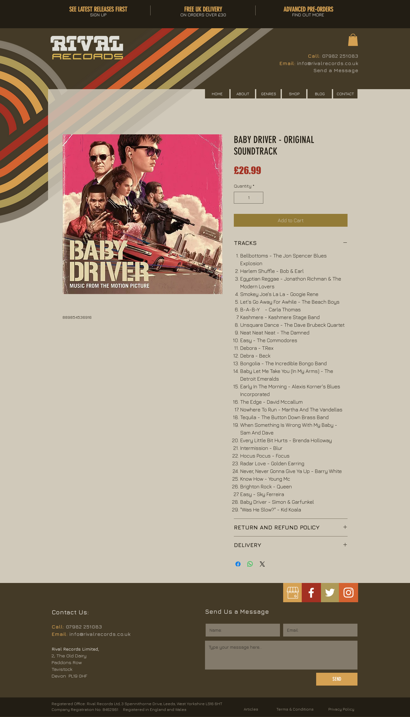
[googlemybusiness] (292, 592)
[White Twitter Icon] (330, 592)
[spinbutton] (248, 197)
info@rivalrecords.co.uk (327, 63)
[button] (353, 40)
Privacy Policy (341, 709)
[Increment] (258, 197)
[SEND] (336, 679)
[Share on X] (262, 564)
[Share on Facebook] (238, 564)
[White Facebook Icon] (311, 592)
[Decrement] (239, 197)
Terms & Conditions (295, 709)
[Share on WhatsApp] (250, 564)
